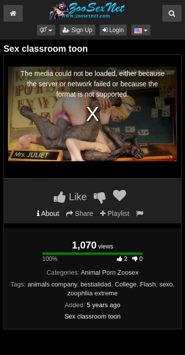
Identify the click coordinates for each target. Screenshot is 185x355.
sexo (166, 284)
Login (113, 30)
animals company (52, 284)
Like (70, 196)
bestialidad (95, 284)
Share (79, 213)
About (48, 213)
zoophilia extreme (93, 293)
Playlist (114, 213)
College (126, 284)
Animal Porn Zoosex (110, 272)
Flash (148, 284)
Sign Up (77, 30)
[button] (46, 30)
